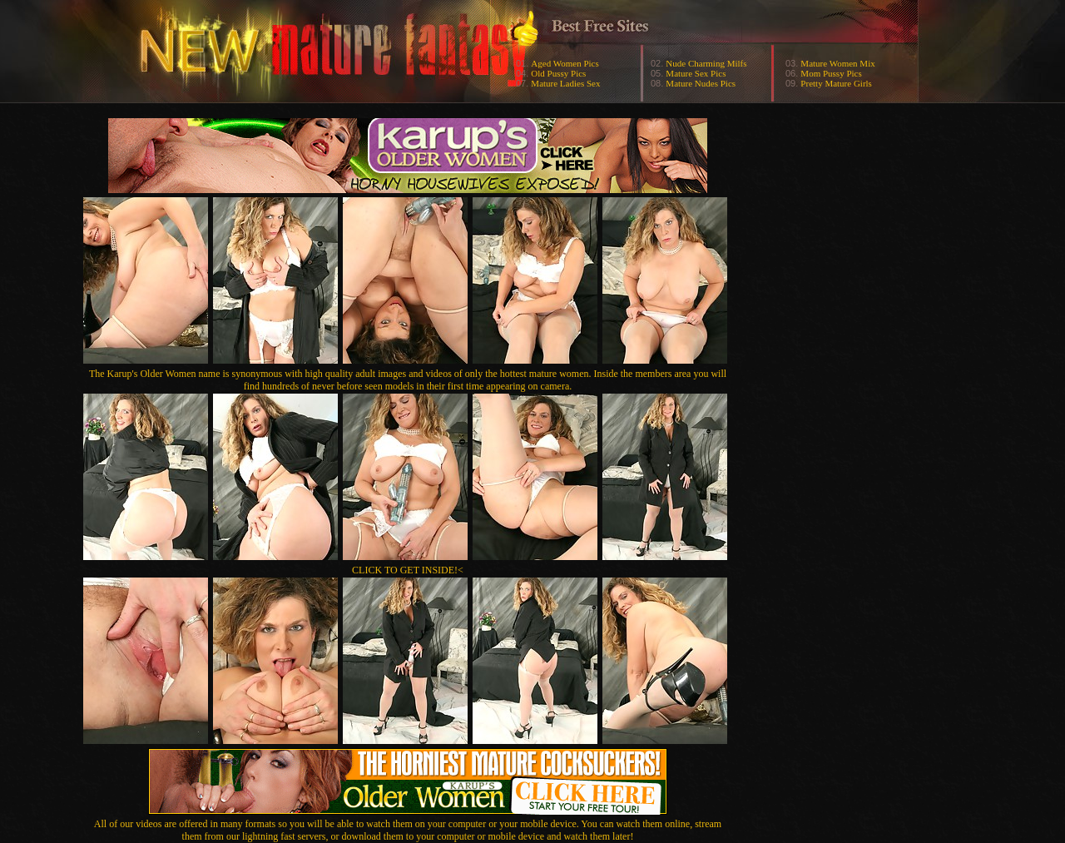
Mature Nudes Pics (701, 83)
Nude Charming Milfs (706, 63)
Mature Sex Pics (696, 73)
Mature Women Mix (837, 63)
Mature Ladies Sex (565, 83)
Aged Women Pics (564, 63)
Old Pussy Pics (558, 73)
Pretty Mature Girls (836, 83)
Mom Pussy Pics (830, 73)
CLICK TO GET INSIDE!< (407, 570)
